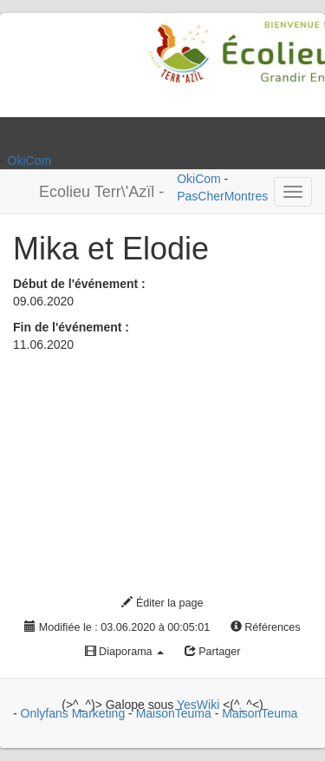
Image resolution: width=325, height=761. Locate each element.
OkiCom (30, 160)
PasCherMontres (222, 196)
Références (266, 627)
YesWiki (198, 705)
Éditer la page (162, 603)
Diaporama (125, 652)
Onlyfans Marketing (75, 713)
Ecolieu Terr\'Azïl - (101, 191)
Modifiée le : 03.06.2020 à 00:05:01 (117, 627)
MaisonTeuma (175, 713)
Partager (213, 652)
